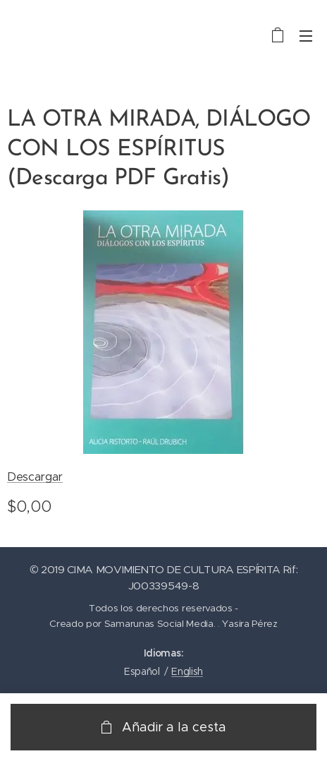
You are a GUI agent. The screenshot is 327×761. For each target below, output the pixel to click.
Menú (306, 36)
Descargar (35, 476)
